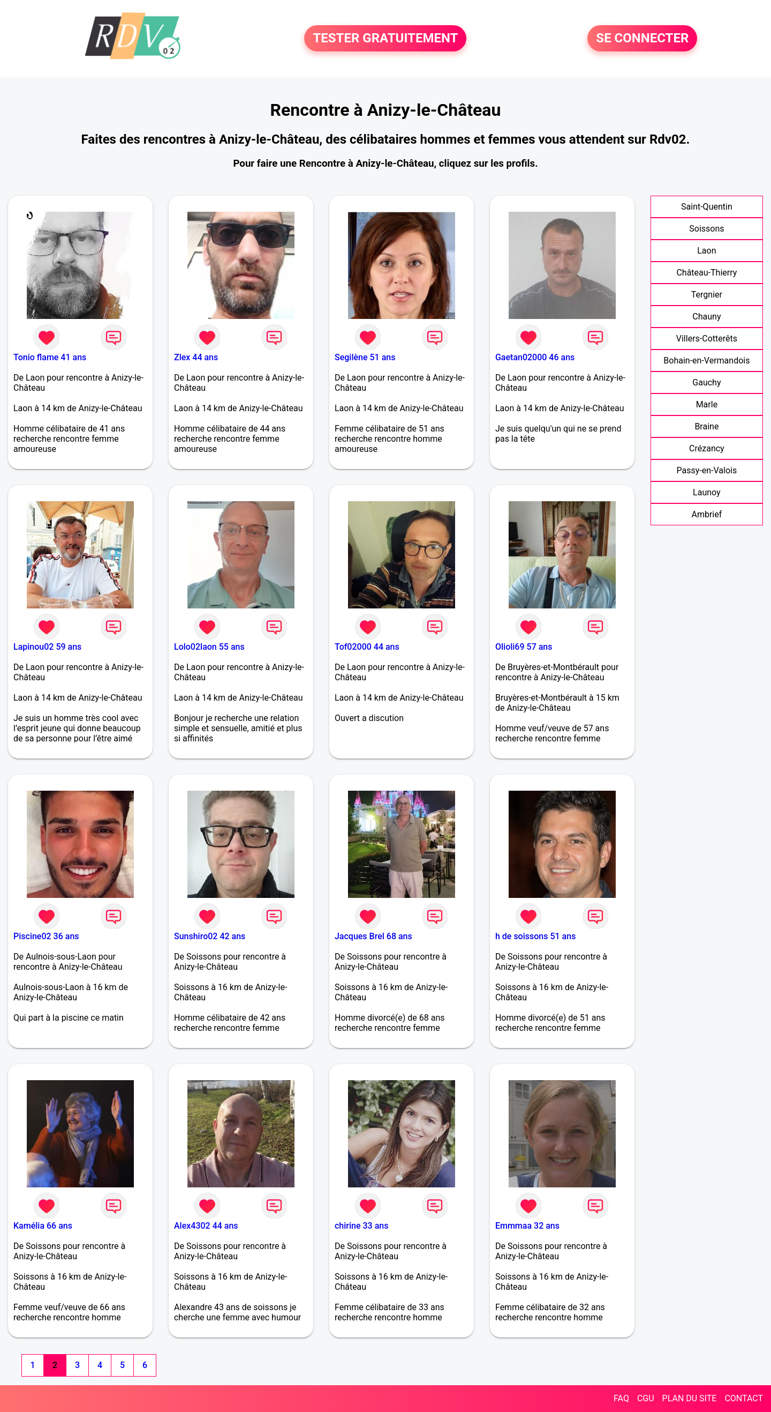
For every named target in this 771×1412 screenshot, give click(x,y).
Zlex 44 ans (196, 357)
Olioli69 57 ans (524, 647)
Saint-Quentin (706, 207)
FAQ (621, 1398)
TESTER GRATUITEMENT (385, 38)
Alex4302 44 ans (206, 1226)
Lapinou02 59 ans (47, 647)
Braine (706, 426)
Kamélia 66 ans (42, 1226)
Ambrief (706, 514)
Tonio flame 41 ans (49, 357)
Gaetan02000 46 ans (535, 357)
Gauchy (706, 382)
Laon (706, 251)
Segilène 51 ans (365, 357)
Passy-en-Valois (707, 470)
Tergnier (706, 294)
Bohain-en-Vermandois (706, 360)
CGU (645, 1398)
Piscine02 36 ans (46, 936)
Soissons (706, 229)
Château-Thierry (706, 272)
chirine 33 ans (361, 1226)
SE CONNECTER (642, 38)
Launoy (707, 492)
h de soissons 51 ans (535, 936)
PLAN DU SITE (689, 1398)
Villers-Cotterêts (706, 338)
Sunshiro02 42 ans (209, 936)
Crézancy (706, 448)
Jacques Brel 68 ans (373, 936)
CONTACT (743, 1398)
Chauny (706, 316)
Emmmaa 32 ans (527, 1226)
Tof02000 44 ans (367, 647)
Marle (706, 404)
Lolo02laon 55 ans (209, 647)
